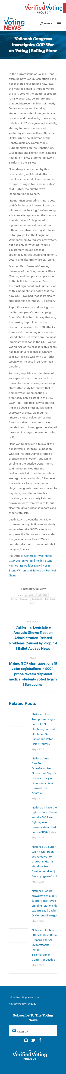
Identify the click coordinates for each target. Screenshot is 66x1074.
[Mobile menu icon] (58, 23)
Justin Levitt (37, 599)
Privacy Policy (17, 1003)
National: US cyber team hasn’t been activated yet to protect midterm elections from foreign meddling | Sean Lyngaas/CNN (44, 861)
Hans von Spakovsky (20, 599)
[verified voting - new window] (43, 14)
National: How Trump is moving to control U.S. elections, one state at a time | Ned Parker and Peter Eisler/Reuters (44, 729)
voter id (33, 603)
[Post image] (18, 720)
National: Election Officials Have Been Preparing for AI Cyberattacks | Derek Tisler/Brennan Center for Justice (44, 944)
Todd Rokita (50, 599)
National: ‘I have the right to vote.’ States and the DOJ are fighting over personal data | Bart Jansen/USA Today (44, 820)
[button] (46, 23)
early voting (42, 595)
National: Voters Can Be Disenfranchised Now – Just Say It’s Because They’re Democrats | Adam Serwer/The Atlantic (44, 776)
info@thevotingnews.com (24, 997)
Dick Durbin (29, 595)
